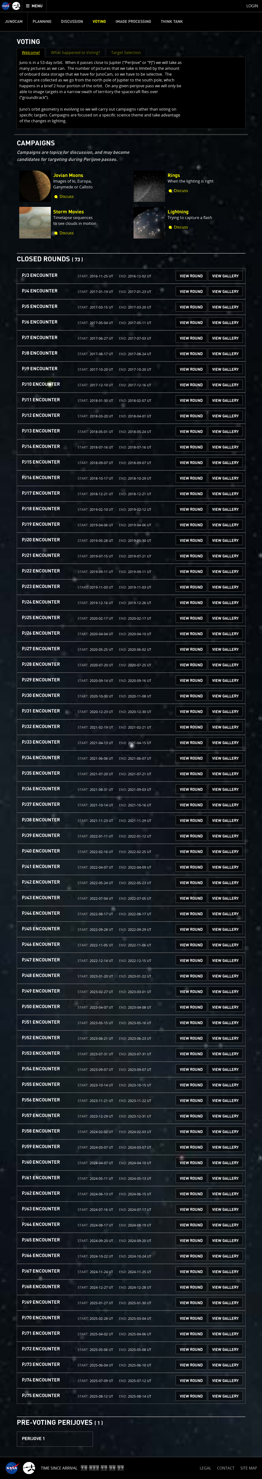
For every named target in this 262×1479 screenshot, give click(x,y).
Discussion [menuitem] (72, 22)
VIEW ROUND (191, 276)
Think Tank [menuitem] (172, 22)
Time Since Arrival (59, 1468)
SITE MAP (248, 1468)
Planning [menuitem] (42, 22)
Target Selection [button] (126, 52)
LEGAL (205, 1467)
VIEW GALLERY (225, 276)
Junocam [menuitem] (14, 22)
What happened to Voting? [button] (75, 52)
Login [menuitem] (252, 6)
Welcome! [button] (31, 52)
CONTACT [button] (226, 1468)
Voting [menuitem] (99, 22)
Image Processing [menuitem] (133, 22)
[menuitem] (34, 6)
